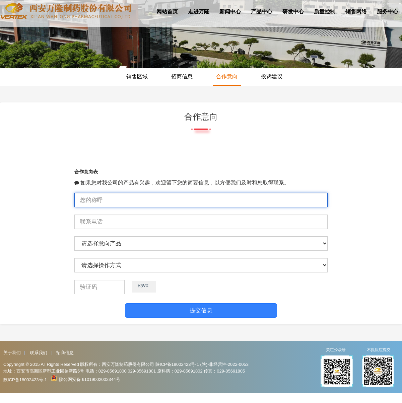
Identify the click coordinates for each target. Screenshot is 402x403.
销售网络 (356, 11)
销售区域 (137, 76)
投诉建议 (271, 76)
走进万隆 (198, 11)
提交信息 (201, 310)
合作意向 (227, 76)
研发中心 (293, 11)
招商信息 (182, 76)
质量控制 (324, 11)
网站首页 (167, 11)
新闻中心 (230, 11)
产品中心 (261, 11)
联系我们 (38, 352)
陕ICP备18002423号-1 (25, 379)
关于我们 (12, 352)
